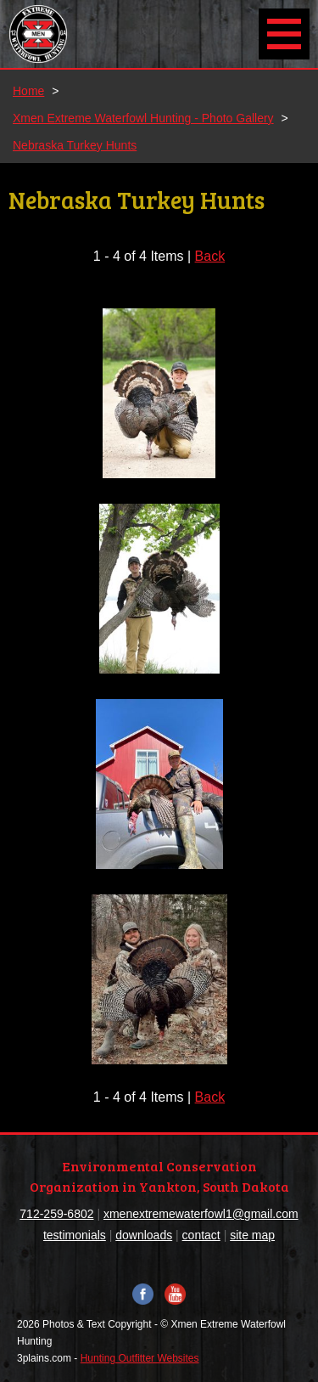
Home (28, 91)
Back (210, 256)
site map (252, 1235)
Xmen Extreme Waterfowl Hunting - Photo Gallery (143, 118)
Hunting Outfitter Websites (140, 1358)
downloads (143, 1235)
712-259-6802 (56, 1214)
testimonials (74, 1235)
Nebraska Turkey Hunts (75, 145)
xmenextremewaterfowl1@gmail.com (200, 1214)
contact (201, 1235)
